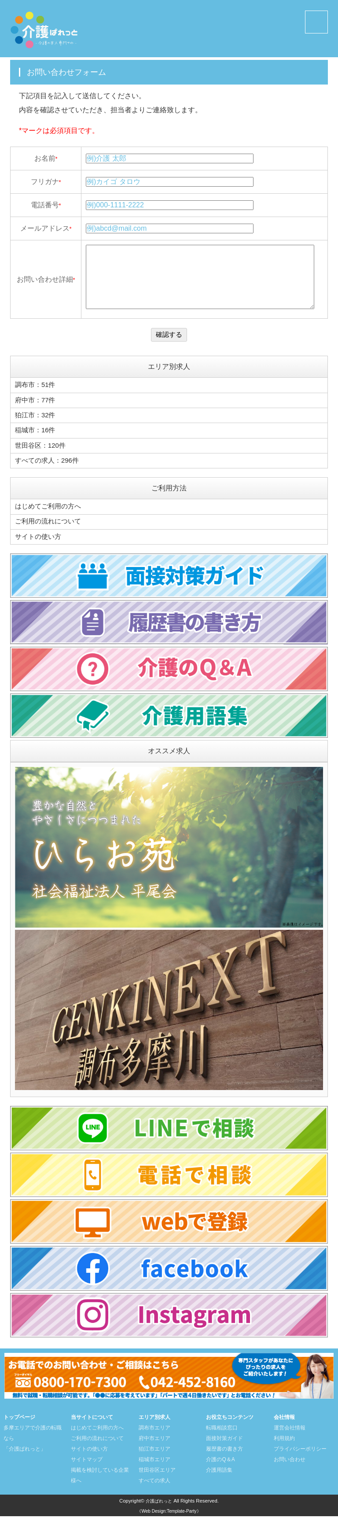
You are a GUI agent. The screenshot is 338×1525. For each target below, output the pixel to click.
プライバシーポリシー (300, 1458)
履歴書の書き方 (224, 1458)
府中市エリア (154, 1447)
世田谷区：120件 (42, 456)
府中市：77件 (36, 413)
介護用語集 (219, 1479)
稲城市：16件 (36, 442)
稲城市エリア (154, 1468)
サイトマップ (87, 1468)
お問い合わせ (289, 1468)
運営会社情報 (289, 1436)
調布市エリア (154, 1436)
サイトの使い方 (39, 545)
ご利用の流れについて (50, 531)
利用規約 (284, 1447)
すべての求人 (154, 1489)
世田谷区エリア (157, 1479)
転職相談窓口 (222, 1436)
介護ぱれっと (158, 1509)
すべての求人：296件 (49, 471)
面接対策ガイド (224, 1447)
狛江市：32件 (36, 427)
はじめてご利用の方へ (50, 516)
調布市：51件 (36, 398)
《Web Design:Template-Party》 (168, 1520)
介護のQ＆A (220, 1468)
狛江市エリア (154, 1458)
